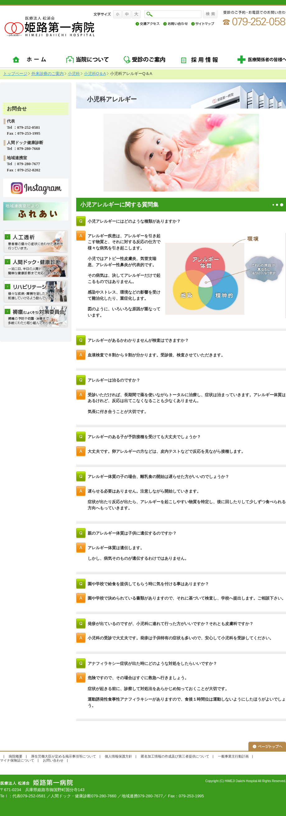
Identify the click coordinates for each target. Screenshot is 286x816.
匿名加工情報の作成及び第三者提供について (175, 756)
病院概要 (15, 756)
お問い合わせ (53, 760)
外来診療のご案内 (47, 73)
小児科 (74, 73)
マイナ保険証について (17, 760)
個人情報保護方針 (118, 756)
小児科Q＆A (95, 73)
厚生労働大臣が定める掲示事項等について (63, 756)
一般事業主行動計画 (233, 756)
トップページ (15, 73)
